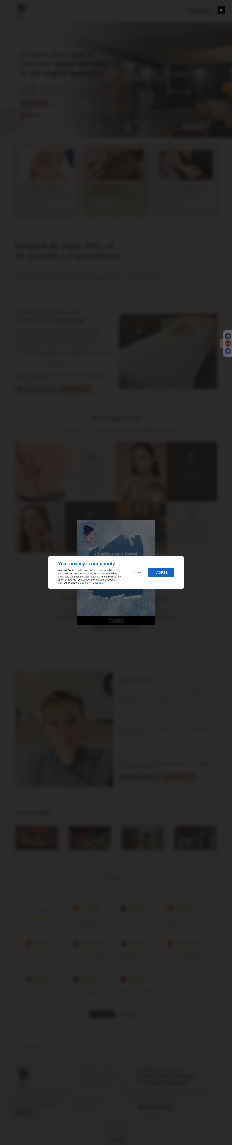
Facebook (97, 582)
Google (84, 582)
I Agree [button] (161, 572)
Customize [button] (136, 572)
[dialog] (116, 572)
